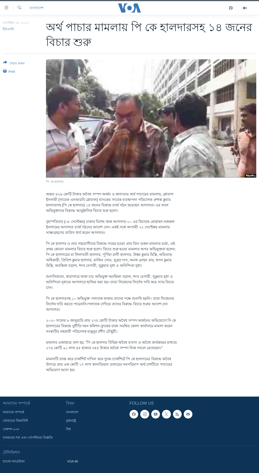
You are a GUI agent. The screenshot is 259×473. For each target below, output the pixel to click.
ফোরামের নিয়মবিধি (15, 420)
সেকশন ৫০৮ (11, 429)
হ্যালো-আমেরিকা (14, 461)
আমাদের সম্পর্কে (13, 412)
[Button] (13, 63)
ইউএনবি (8, 29)
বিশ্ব (68, 429)
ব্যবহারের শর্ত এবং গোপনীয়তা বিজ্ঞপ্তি (28, 437)
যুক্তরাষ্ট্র (71, 420)
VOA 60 (72, 461)
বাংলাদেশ (36, 8)
